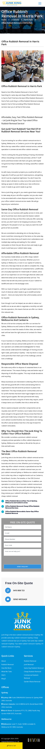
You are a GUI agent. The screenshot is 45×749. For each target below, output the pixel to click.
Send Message (33, 745)
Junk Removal (28, 664)
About (3, 661)
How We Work (6, 668)
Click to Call (11, 745)
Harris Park (28, 20)
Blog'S (3, 679)
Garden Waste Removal (32, 682)
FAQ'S (3, 675)
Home (3, 20)
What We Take (6, 672)
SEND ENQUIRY (22, 566)
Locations (15, 20)
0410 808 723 (18, 590)
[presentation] (19, 560)
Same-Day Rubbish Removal (34, 668)
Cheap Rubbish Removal (32, 672)
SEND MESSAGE (20, 599)
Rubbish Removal (7, 664)
